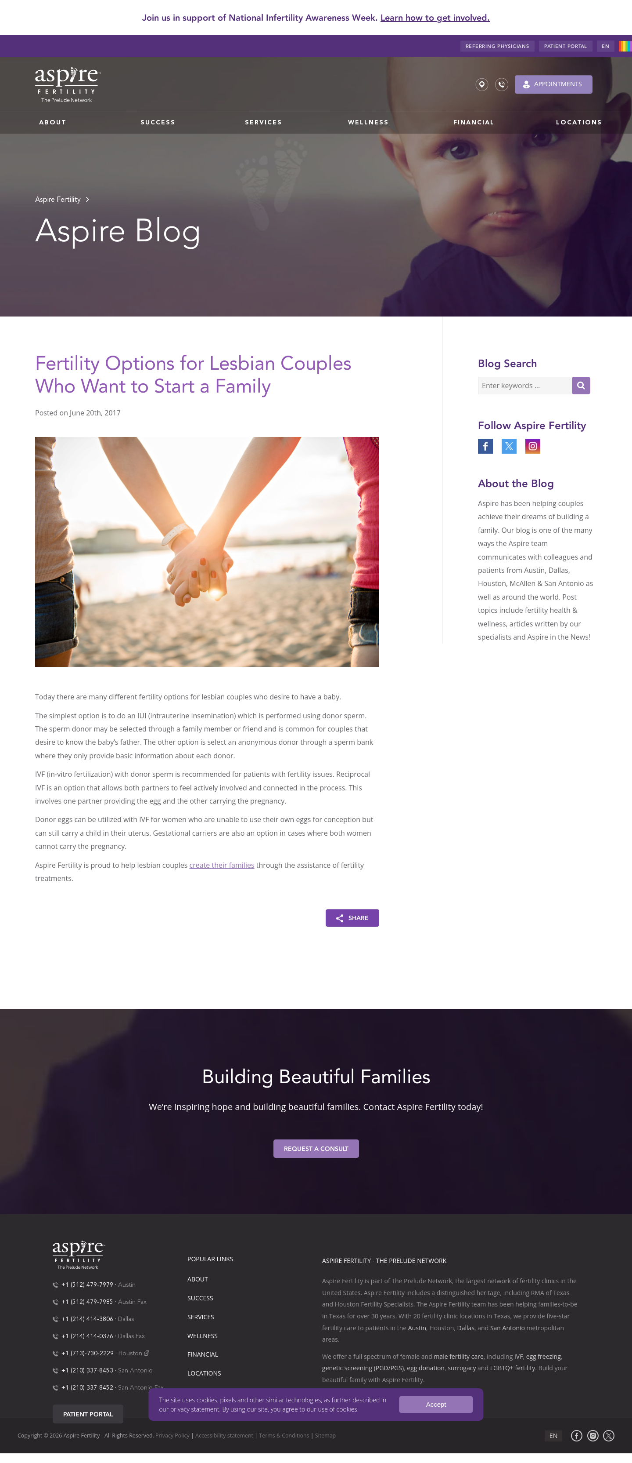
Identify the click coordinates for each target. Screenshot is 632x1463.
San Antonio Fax (141, 1388)
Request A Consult (316, 1149)
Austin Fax (132, 1302)
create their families (222, 865)
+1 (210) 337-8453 (87, 1371)
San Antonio (135, 1371)
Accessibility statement (224, 1435)
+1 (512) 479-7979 (87, 1285)
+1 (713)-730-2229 (87, 1353)
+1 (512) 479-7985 (87, 1302)
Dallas (126, 1319)
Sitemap (325, 1435)
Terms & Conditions (284, 1435)
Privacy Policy (172, 1435)
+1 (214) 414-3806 (87, 1319)
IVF (518, 1356)
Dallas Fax (131, 1336)
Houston (130, 1353)
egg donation (426, 1368)
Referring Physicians (497, 46)
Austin (127, 1285)
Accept (436, 1404)
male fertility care (458, 1356)
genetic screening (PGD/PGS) (363, 1368)
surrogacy (462, 1368)
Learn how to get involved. (435, 17)
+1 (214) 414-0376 (87, 1336)
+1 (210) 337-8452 (87, 1388)
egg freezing (543, 1356)
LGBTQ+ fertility (512, 1368)
